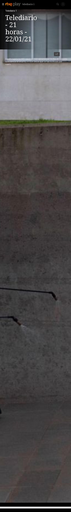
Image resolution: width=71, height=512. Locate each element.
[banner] (20, 4)
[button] (2, 4)
